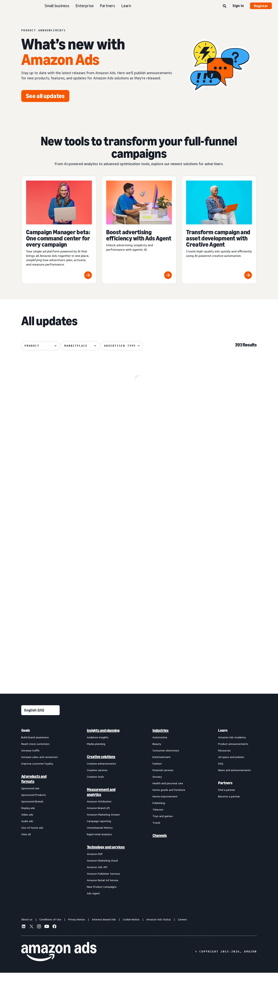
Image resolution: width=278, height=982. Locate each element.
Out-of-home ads (32, 837)
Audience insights (97, 746)
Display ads (28, 817)
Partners (107, 5)
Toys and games (163, 825)
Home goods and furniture (169, 799)
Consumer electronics (166, 759)
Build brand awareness (35, 746)
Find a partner (226, 799)
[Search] (224, 6)
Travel (156, 831)
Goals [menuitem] (25, 739)
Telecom (158, 818)
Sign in (238, 5)
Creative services (97, 779)
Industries (161, 739)
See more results (139, 683)
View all (26, 843)
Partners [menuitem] (225, 792)
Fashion (157, 772)
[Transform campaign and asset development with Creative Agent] (219, 230)
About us (26, 928)
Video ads (27, 823)
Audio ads (27, 830)
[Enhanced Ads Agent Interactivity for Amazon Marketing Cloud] (219, 475)
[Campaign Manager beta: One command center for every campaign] (59, 230)
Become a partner (229, 805)
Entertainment (161, 766)
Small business (57, 5)
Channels (160, 844)
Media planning (96, 753)
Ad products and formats (34, 788)
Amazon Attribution (99, 810)
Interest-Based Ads (104, 928)
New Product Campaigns (102, 896)
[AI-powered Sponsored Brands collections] (59, 398)
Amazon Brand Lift (98, 817)
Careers (182, 928)
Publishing (159, 812)
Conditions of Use (50, 928)
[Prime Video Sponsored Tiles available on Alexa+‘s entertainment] (59, 475)
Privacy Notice (76, 928)
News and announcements (234, 779)
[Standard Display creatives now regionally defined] (139, 555)
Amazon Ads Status (158, 928)
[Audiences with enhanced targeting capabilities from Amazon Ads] (139, 632)
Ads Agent (93, 902)
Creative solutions (101, 766)
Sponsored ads (30, 797)
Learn (126, 5)
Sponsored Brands (32, 810)
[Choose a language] (40, 719)
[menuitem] (40, 821)
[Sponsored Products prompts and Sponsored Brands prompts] (219, 555)
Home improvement (165, 805)
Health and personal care (168, 792)
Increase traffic (30, 759)
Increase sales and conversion (39, 766)
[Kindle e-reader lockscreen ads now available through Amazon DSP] (139, 398)
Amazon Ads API (97, 876)
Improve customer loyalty (37, 772)
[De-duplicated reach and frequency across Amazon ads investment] (139, 475)
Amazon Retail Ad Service (102, 889)
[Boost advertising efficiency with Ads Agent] (139, 230)
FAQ (220, 772)
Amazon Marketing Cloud (102, 869)
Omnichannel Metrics (100, 837)
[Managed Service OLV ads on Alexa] (59, 555)
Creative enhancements (101, 772)
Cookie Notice (131, 928)
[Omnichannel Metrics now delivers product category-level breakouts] (219, 398)
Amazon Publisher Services (103, 882)
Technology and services (106, 856)
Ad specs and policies (231, 766)
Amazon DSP (95, 863)
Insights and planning (103, 739)
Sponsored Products (33, 804)
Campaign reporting (99, 830)
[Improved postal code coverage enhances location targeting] (59, 632)
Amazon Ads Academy (232, 746)
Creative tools (95, 786)
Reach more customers (35, 753)
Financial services (163, 779)
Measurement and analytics (101, 801)
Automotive (160, 746)
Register (261, 6)
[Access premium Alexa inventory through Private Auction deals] (219, 632)
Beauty (157, 753)
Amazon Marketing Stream (103, 823)
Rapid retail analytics (99, 843)
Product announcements (233, 753)
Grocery (157, 786)
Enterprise (84, 5)
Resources (224, 759)
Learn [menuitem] (222, 739)
